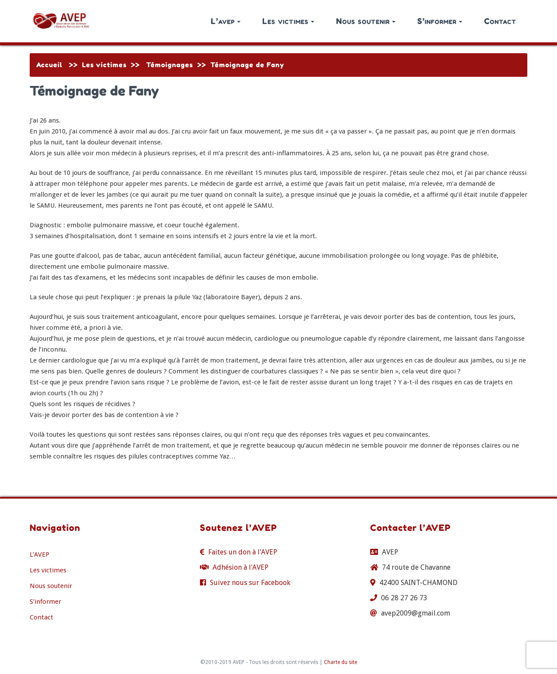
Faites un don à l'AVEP (242, 552)
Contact (500, 21)
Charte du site (340, 662)
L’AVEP (39, 554)
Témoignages (169, 65)
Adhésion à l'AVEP (240, 567)
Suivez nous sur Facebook (250, 582)
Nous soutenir (365, 21)
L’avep (226, 21)
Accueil (49, 65)
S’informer (439, 21)
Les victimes (288, 21)
